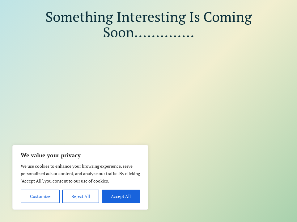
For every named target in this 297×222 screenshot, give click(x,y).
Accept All (121, 196)
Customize (40, 196)
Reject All (80, 196)
